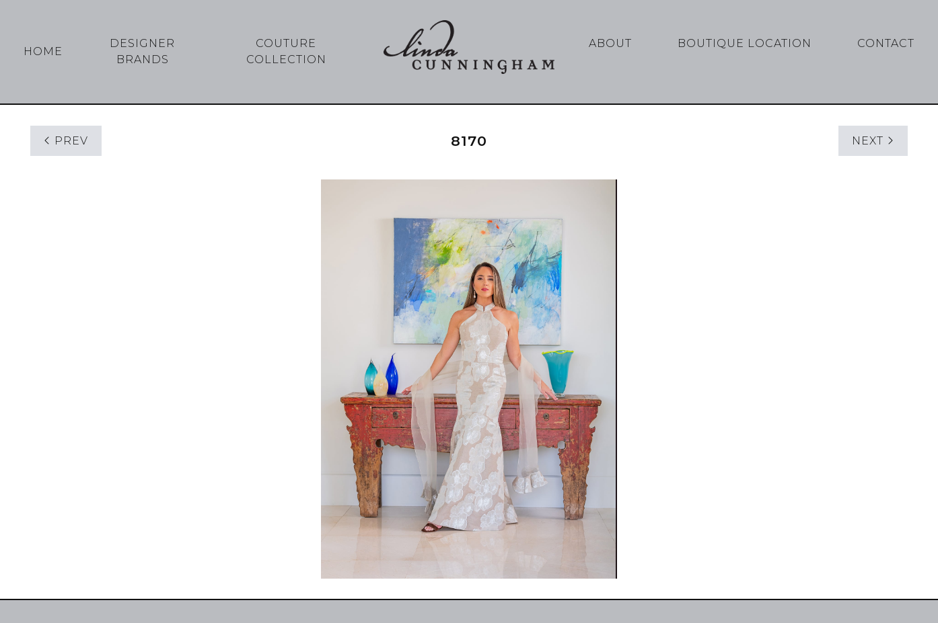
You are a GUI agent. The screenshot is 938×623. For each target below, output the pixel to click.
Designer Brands (142, 51)
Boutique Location (744, 43)
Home (43, 51)
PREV (66, 140)
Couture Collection (286, 51)
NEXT (873, 140)
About (610, 43)
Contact (885, 43)
